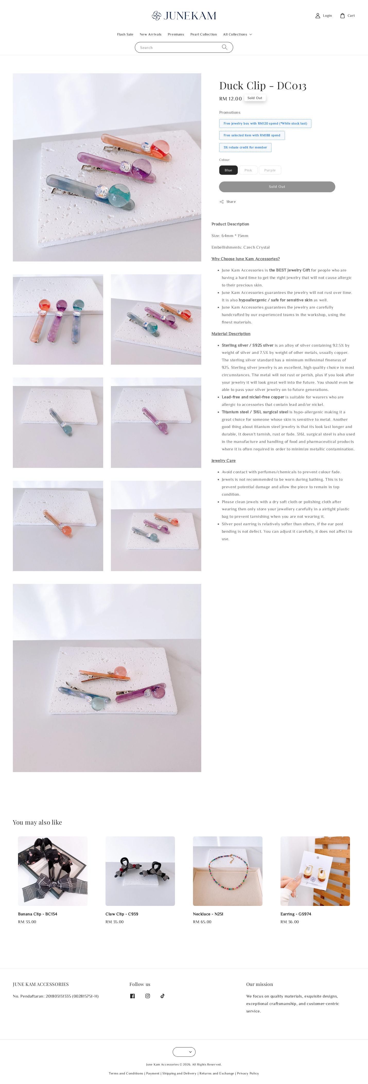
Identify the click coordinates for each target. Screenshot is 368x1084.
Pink (248, 170)
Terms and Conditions (126, 1073)
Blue (228, 170)
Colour (224, 159)
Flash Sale (125, 34)
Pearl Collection (203, 34)
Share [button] (227, 201)
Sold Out (277, 186)
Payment (153, 1073)
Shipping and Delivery (179, 1073)
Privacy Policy (248, 1073)
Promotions (230, 112)
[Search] (224, 47)
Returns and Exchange (216, 1073)
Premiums (176, 34)
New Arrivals (151, 34)
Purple (270, 170)
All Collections (235, 34)
